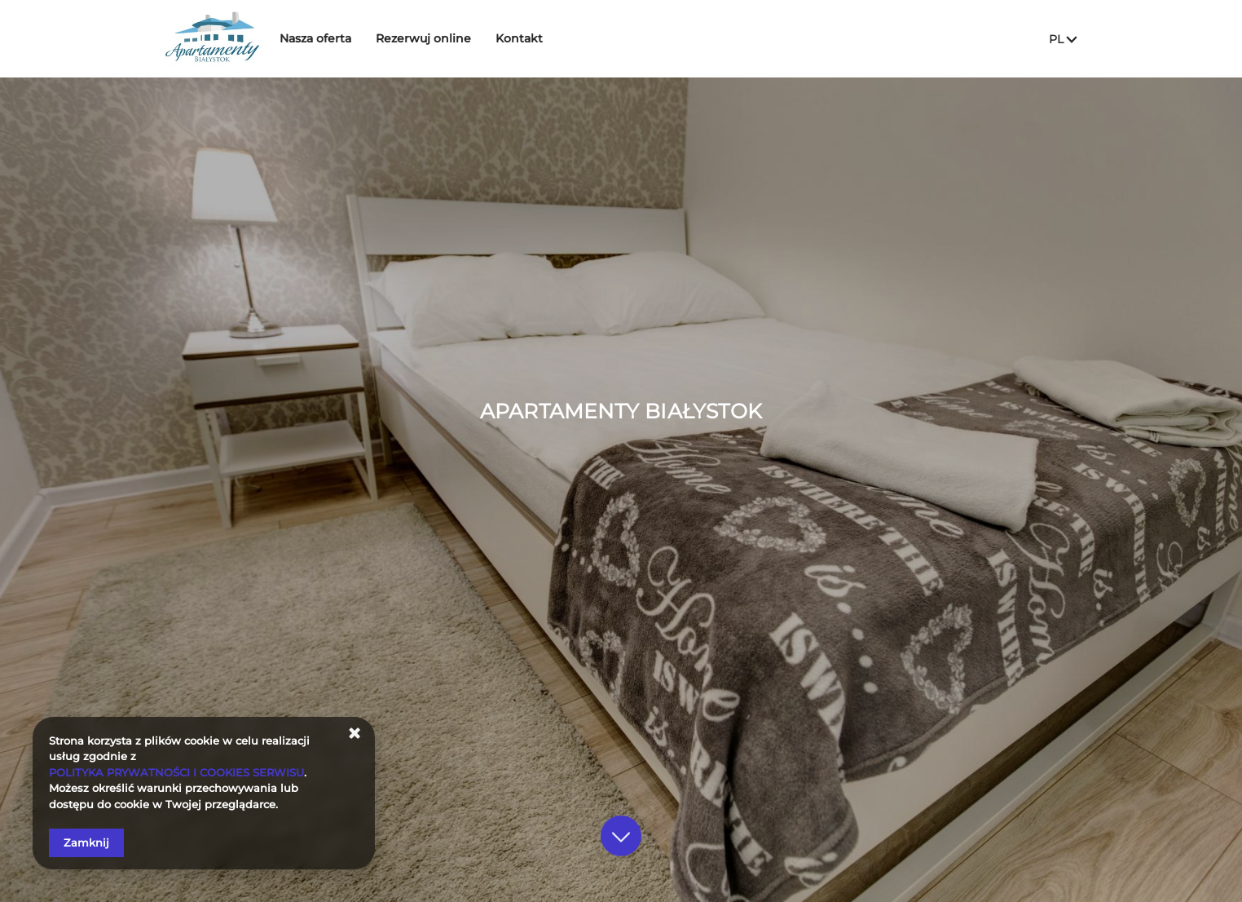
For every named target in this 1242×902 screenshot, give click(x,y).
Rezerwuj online (434, 38)
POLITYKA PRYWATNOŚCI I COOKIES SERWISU (176, 772)
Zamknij (86, 842)
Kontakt (530, 38)
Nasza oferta (327, 38)
